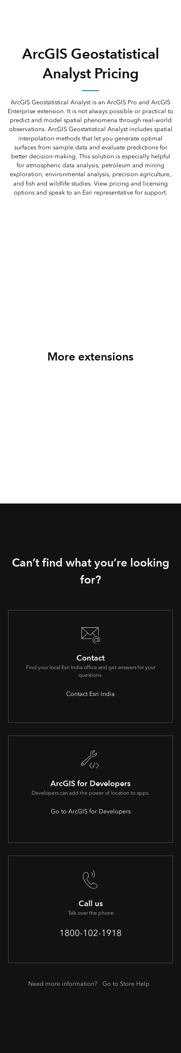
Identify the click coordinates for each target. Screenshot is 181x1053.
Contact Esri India (90, 694)
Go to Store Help (125, 983)
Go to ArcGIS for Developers (91, 811)
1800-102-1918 (90, 933)
